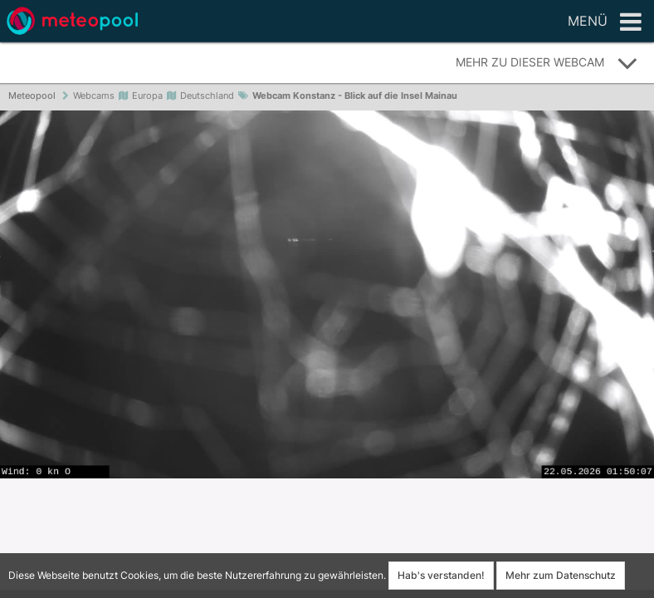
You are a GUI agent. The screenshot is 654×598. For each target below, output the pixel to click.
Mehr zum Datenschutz (560, 575)
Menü (605, 22)
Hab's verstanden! (441, 575)
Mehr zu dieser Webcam (547, 63)
